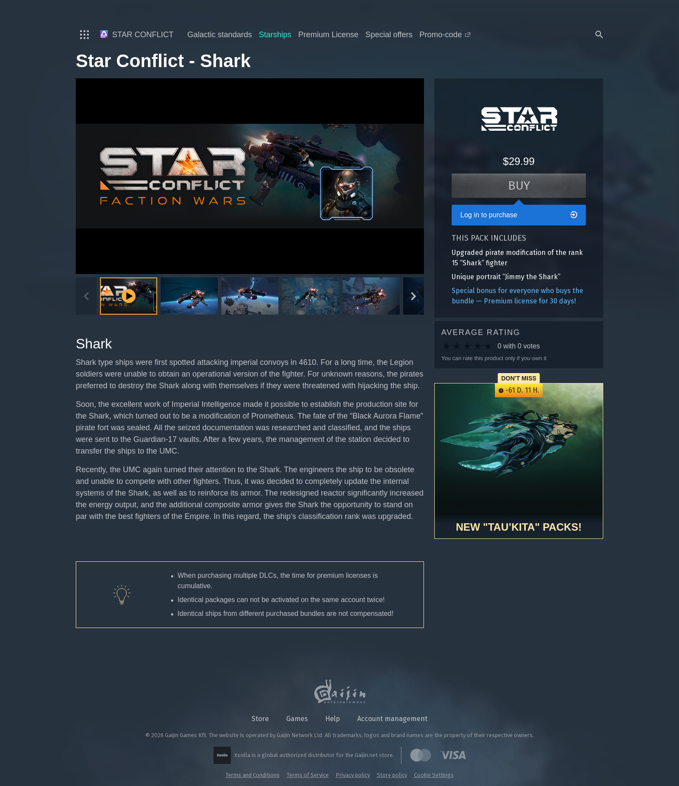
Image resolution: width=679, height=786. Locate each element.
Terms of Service (308, 775)
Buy (519, 185)
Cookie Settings (434, 775)
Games (297, 719)
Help (332, 719)
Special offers (389, 34)
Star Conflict (137, 34)
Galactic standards (220, 34)
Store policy (392, 775)
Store (260, 719)
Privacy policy (353, 775)
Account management (392, 719)
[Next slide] (413, 296)
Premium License (328, 34)
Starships (275, 34)
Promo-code (445, 34)
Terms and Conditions (253, 775)
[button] (189, 296)
